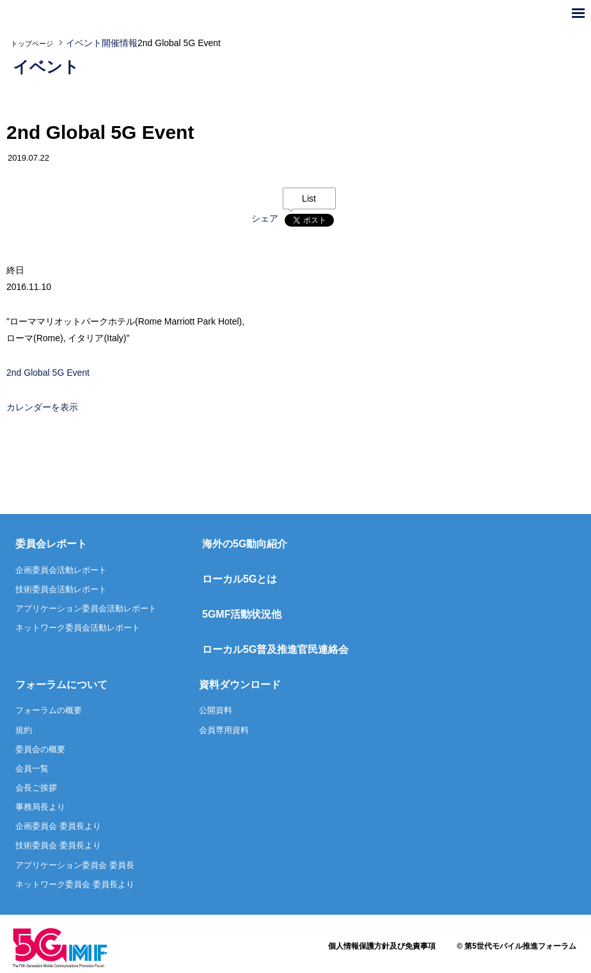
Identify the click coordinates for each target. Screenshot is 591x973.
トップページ (32, 43)
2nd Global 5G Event (48, 372)
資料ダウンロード (240, 684)
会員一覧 (32, 768)
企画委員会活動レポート (61, 570)
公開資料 (215, 710)
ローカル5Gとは (239, 579)
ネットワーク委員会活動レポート (77, 627)
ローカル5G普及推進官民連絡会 (275, 649)
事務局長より (40, 807)
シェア (264, 218)
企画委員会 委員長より (58, 826)
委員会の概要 (40, 749)
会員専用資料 (224, 730)
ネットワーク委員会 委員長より (74, 884)
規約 (23, 730)
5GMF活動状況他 (241, 614)
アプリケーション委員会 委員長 (74, 865)
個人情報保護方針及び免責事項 (382, 946)
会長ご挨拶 (36, 787)
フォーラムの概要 (48, 710)
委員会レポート (51, 543)
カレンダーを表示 (42, 407)
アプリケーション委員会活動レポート (86, 608)
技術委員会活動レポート (61, 589)
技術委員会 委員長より (58, 845)
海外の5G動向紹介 (244, 543)
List (309, 198)
